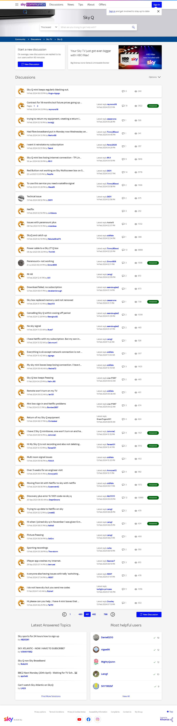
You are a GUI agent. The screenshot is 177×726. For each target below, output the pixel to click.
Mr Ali (30, 274)
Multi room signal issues (39, 457)
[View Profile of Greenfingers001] (104, 419)
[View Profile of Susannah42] (53, 487)
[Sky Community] (33, 4)
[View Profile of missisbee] (52, 226)
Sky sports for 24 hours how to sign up (38, 636)
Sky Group (139, 712)
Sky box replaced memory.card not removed (50, 300)
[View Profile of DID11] (109, 171)
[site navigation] (16, 4)
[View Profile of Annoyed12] (53, 474)
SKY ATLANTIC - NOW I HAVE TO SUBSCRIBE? (41, 648)
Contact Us (127, 712)
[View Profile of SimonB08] (52, 265)
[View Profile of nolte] (109, 548)
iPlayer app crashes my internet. (44, 560)
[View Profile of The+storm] (53, 551)
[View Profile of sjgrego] (51, 356)
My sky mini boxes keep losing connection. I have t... (54, 364)
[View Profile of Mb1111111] (111, 496)
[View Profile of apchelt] (24, 676)
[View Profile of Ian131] (51, 394)
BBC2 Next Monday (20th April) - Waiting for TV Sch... (46, 672)
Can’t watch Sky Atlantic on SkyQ (35, 684)
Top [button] (171, 711)
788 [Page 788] (105, 614)
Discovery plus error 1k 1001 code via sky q (49, 496)
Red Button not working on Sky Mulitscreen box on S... (55, 170)
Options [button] (153, 77)
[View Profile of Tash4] (50, 148)
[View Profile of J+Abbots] (52, 213)
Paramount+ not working (40, 261)
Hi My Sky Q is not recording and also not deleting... (54, 444)
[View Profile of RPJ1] (50, 161)
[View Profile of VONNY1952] (26, 651)
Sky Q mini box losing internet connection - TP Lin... (54, 157)
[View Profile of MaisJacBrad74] (54, 239)
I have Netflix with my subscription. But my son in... (54, 338)
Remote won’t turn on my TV (42, 390)
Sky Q (88, 17)
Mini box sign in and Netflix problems (46, 403)
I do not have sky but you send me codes (48, 587)
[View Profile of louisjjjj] (51, 122)
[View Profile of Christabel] (52, 421)
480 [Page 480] (80, 614)
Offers (102, 4)
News (71, 4)
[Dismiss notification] (158, 11)
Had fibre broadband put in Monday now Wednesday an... (57, 131)
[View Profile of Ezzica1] (50, 591)
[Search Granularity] (49, 27)
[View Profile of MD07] (50, 577)
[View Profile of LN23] (23, 688)
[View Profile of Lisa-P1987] (111, 378)
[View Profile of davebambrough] (55, 291)
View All (126, 696)
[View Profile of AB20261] (25, 639)
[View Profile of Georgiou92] (53, 317)
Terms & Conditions (56, 712)
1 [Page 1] (70, 614)
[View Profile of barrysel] (51, 564)
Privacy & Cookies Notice (76, 712)
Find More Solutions (50, 696)
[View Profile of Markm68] (52, 135)
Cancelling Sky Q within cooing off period (48, 313)
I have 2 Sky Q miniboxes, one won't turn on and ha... (54, 431)
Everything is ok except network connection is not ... (54, 351)
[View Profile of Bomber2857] (52, 407)
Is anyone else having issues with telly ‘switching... (53, 573)
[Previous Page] (64, 614)
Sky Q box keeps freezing (40, 377)
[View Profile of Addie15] (110, 222)
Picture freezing (35, 534)
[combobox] (94, 27)
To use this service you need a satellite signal (50, 183)
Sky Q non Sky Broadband (31, 660)
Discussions (56, 4)
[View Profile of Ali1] (48, 278)
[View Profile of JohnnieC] (52, 435)
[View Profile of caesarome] (111, 119)
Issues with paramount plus (41, 222)
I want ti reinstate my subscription (45, 144)
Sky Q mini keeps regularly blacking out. (48, 89)
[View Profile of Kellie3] (51, 525)
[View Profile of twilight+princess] (104, 589)
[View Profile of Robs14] (24, 664)
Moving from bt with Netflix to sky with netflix (51, 483)
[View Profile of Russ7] (50, 330)
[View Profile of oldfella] (110, 235)
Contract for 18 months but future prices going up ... (54, 102)
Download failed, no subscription (44, 287)
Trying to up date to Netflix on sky (45, 508)
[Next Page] (112, 614)
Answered (153, 106)
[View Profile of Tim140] (52, 252)
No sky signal (34, 326)
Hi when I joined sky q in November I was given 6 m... (54, 521)
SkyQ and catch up (37, 235)
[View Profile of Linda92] (51, 513)
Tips (80, 4)
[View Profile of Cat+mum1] (52, 342)
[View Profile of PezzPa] (50, 174)
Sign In (157, 4)
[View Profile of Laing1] (109, 274)
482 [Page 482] (94, 614)
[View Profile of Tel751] (50, 605)
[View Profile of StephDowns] (54, 500)
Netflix (30, 209)
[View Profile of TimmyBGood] (113, 132)
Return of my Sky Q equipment (43, 417)
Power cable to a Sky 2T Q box (42, 248)
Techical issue (34, 196)
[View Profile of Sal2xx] (51, 538)
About (91, 4)
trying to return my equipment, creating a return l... (54, 118)
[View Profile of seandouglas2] (113, 287)
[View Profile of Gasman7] (111, 561)
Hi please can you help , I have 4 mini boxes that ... (53, 601)
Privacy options (40, 712)
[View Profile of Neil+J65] (51, 381)
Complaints (115, 712)
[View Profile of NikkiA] (51, 461)
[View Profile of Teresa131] (52, 448)
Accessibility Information (98, 712)
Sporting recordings (37, 547)
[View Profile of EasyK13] (51, 304)
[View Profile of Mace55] (51, 187)
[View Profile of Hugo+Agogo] (54, 93)
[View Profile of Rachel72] (52, 368)
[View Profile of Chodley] (110, 601)
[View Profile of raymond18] (53, 109)
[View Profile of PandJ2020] (112, 145)
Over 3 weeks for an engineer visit (45, 470)
